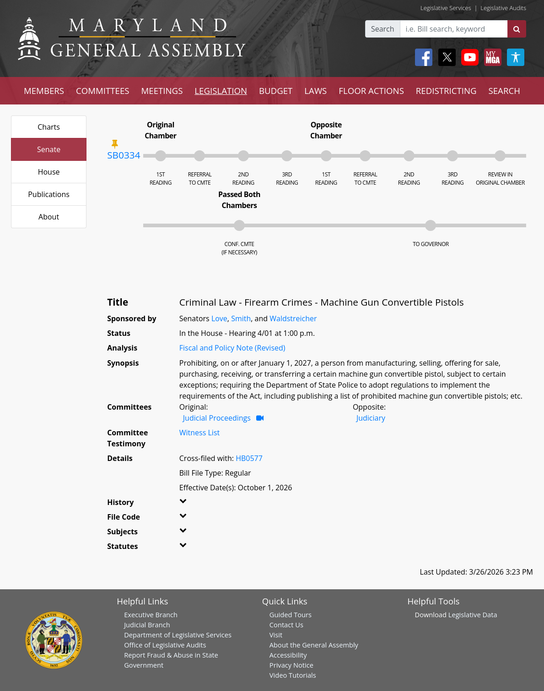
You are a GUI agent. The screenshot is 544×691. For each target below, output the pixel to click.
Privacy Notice (291, 664)
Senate (48, 149)
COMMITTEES (102, 90)
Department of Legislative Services (178, 634)
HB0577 (249, 458)
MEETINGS (162, 90)
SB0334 (123, 154)
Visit (275, 634)
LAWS (315, 90)
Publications (49, 194)
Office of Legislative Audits (165, 644)
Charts (49, 127)
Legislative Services (445, 8)
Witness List (199, 433)
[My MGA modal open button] (490, 57)
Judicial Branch (147, 624)
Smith (241, 318)
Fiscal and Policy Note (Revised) (232, 348)
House (49, 172)
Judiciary (370, 418)
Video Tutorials (292, 675)
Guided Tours (290, 614)
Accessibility (288, 654)
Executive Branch (151, 614)
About (48, 217)
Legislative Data (472, 614)
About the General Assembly (313, 644)
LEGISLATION (220, 90)
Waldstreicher (293, 318)
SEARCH (504, 90)
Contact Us (286, 624)
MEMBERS (44, 90)
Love (219, 318)
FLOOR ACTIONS (371, 90)
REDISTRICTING (446, 90)
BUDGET (275, 90)
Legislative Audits (503, 8)
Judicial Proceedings (217, 418)
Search (382, 29)
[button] (190, 504)
